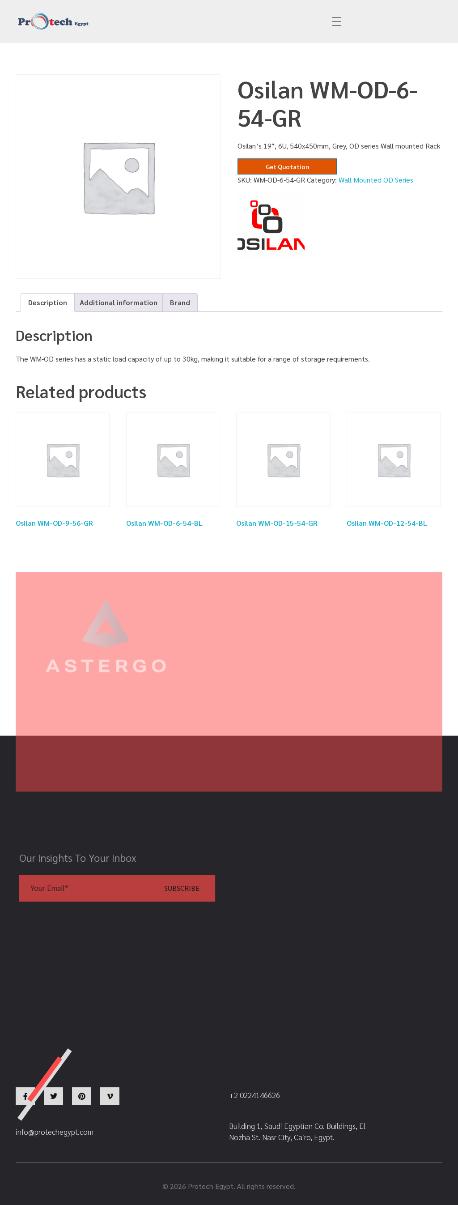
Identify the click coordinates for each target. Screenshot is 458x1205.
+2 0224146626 (266, 21)
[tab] (48, 302)
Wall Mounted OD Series (376, 179)
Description (47, 302)
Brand (180, 302)
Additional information (118, 302)
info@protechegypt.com (159, 21)
